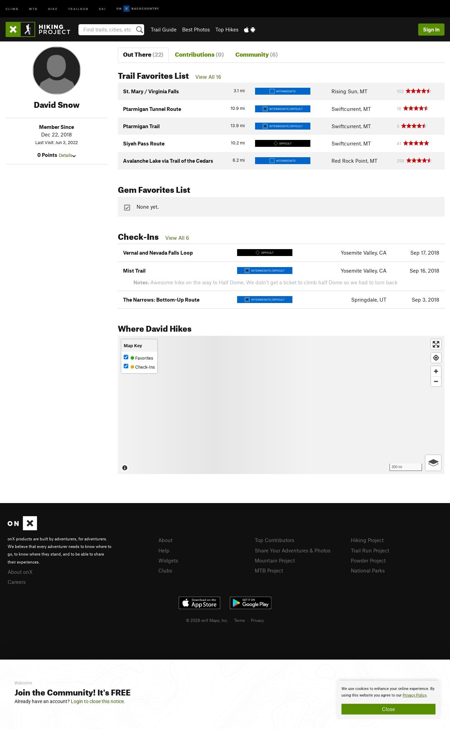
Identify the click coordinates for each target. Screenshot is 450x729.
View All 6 (177, 238)
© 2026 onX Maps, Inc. (207, 620)
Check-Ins (139, 367)
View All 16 (208, 77)
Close (388, 709)
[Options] (433, 463)
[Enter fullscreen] (436, 344)
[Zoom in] (436, 371)
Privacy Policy (414, 695)
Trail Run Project (370, 550)
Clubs (165, 570)
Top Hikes (226, 29)
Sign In (431, 29)
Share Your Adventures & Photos (292, 550)
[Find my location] (436, 358)
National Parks (368, 570)
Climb (12, 8)
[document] (388, 699)
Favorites (138, 358)
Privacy (257, 620)
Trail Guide (164, 29)
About (165, 540)
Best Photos (196, 29)
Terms (239, 620)
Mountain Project (275, 560)
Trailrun (78, 8)
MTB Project (269, 570)
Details (67, 155)
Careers (17, 582)
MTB (33, 8)
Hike (53, 8)
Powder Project (368, 560)
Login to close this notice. (98, 701)
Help (163, 550)
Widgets (168, 560)
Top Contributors (274, 540)
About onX (20, 572)
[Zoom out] (436, 381)
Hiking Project (367, 540)
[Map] (281, 405)
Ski (102, 8)
